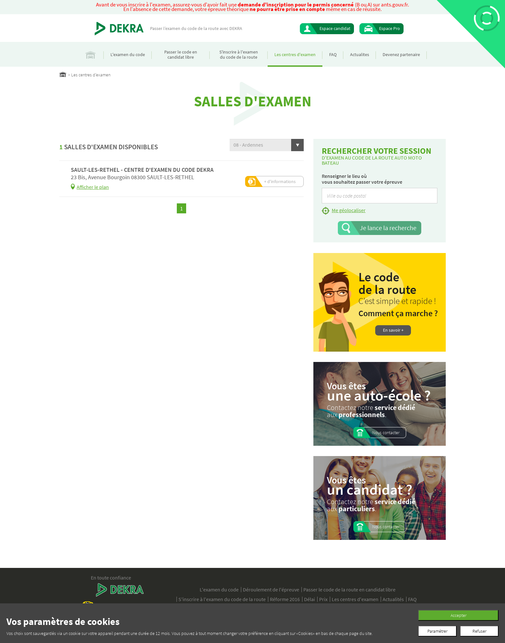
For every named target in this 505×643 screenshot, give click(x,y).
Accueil (90, 54)
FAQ (333, 54)
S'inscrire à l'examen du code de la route (238, 54)
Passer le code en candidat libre (180, 54)
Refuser (479, 631)
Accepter (458, 615)
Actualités (393, 599)
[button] (267, 145)
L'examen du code (127, 54)
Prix (323, 599)
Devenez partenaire (401, 54)
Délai (309, 599)
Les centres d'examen (295, 54)
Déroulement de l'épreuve (271, 589)
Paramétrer (437, 631)
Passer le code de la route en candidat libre (349, 589)
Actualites (359, 54)
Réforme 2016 (285, 599)
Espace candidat (334, 28)
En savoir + (393, 330)
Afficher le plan (93, 187)
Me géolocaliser (349, 210)
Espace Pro (389, 28)
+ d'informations (280, 181)
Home (62, 74)
